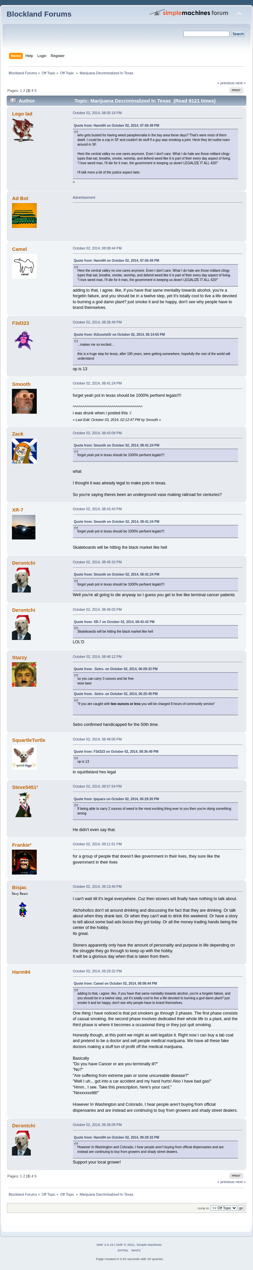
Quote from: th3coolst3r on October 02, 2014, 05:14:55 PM (119, 334)
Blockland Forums (39, 14)
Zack (17, 434)
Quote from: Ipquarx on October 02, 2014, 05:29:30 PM (116, 799)
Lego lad (22, 113)
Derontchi (23, 563)
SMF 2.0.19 (105, 1244)
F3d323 (20, 323)
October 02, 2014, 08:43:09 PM (97, 433)
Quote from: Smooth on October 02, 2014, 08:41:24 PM (116, 445)
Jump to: (203, 1208)
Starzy (19, 657)
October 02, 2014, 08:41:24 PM (97, 383)
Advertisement (84, 197)
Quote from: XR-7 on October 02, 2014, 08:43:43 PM (114, 622)
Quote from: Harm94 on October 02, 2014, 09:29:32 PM (116, 1137)
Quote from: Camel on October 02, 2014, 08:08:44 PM (115, 983)
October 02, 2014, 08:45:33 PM (97, 562)
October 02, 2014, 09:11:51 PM (97, 844)
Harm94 (21, 972)
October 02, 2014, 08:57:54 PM (97, 786)
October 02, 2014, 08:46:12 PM (97, 657)
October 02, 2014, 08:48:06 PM (97, 739)
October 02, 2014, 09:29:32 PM (97, 971)
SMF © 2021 (125, 1244)
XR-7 (17, 510)
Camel (19, 249)
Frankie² (21, 845)
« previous (225, 83)
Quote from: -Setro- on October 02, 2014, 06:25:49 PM (116, 694)
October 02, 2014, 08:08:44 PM (97, 248)
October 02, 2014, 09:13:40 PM (97, 886)
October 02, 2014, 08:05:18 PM (97, 113)
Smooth (21, 384)
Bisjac (19, 887)
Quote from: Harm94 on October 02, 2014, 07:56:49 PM (116, 125)
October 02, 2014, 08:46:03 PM (97, 609)
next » (240, 83)
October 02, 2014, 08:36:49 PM (97, 322)
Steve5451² (25, 787)
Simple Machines (149, 1244)
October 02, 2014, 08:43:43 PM (97, 509)
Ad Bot (20, 198)
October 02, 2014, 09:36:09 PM (97, 1125)
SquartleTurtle (28, 740)
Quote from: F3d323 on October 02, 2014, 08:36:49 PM (116, 751)
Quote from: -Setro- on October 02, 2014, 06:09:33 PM (116, 669)
